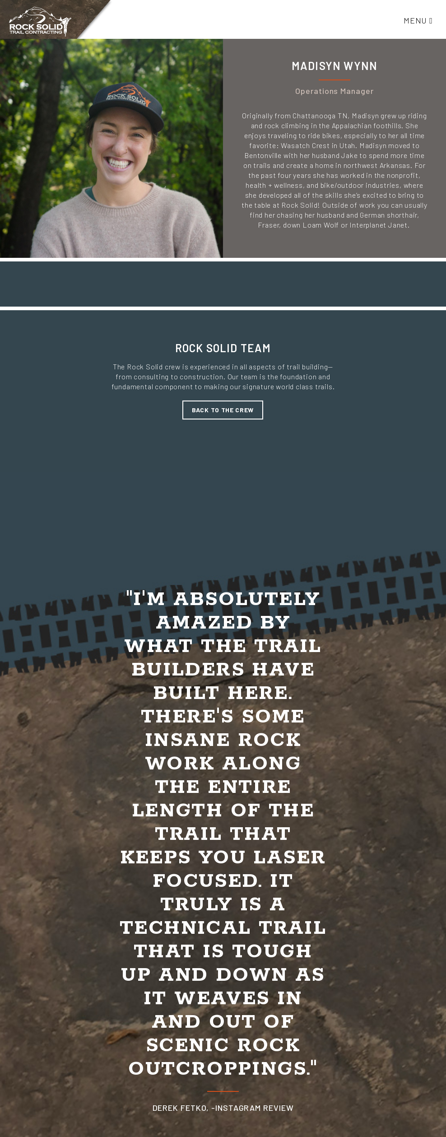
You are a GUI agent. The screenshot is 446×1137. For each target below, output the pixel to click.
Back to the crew (223, 410)
